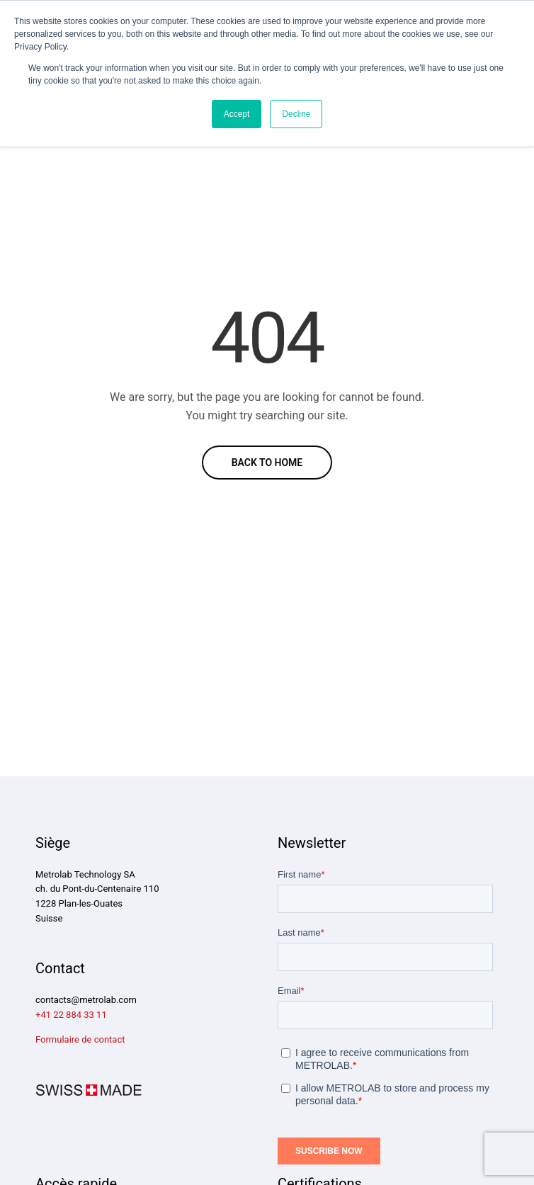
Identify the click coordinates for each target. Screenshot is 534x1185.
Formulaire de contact (80, 1039)
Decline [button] (296, 114)
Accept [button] (237, 114)
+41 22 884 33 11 (71, 1014)
